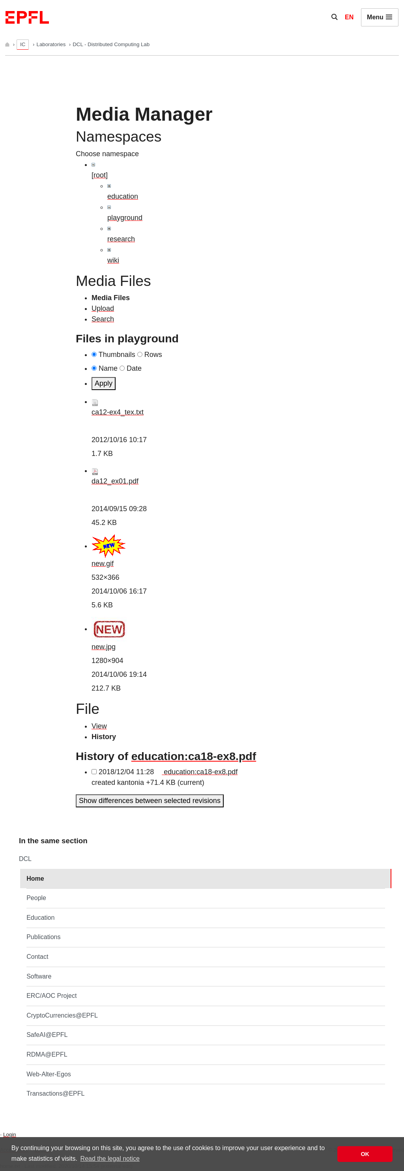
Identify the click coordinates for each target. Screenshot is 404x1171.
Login (9, 1134)
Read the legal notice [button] (110, 1158)
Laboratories (52, 44)
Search (103, 319)
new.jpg (104, 647)
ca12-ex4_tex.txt (118, 412)
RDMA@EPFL (46, 1054)
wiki (113, 260)
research (121, 239)
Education (40, 917)
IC (22, 44)
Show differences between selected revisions (150, 801)
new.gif (103, 564)
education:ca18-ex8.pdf (193, 756)
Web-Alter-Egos (48, 1074)
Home (35, 878)
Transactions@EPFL (55, 1093)
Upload (103, 308)
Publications (43, 937)
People (36, 898)
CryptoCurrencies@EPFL (62, 1015)
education (122, 196)
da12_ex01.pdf (115, 481)
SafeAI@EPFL (46, 1034)
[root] (100, 175)
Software (38, 976)
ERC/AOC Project (51, 995)
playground (124, 218)
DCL (25, 858)
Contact (37, 956)
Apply (103, 383)
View (99, 726)
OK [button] (365, 1154)
